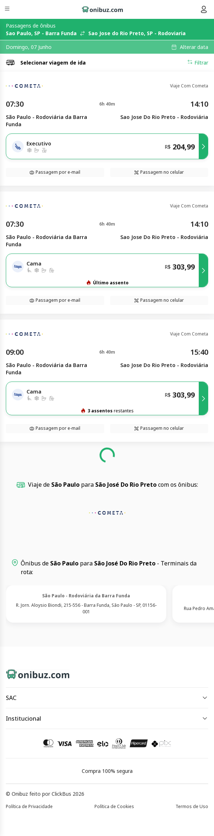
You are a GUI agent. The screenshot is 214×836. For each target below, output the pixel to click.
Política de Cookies (114, 806)
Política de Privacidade (29, 806)
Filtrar (197, 62)
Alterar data (194, 47)
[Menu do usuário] (203, 9)
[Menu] (7, 9)
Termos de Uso (191, 806)
